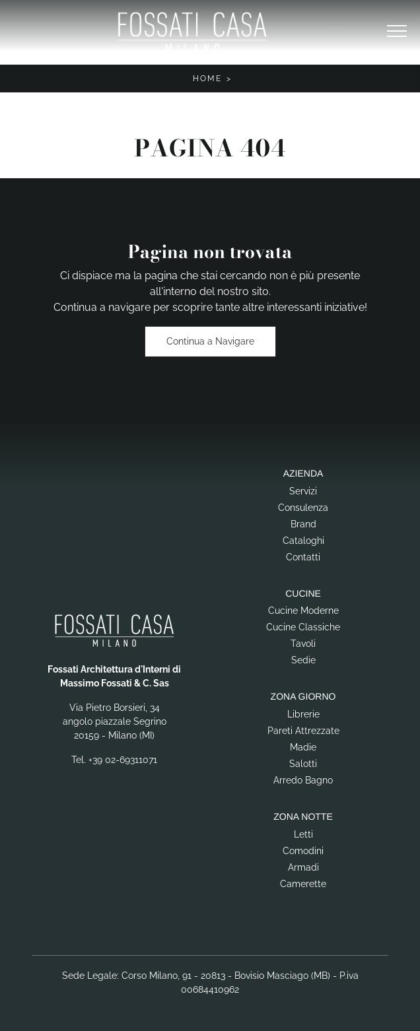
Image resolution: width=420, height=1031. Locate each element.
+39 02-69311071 (122, 759)
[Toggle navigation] (397, 31)
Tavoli (303, 643)
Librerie (303, 714)
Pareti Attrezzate (303, 730)
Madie (303, 747)
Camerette (303, 884)
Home (207, 78)
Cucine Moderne (303, 610)
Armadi (303, 867)
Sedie (303, 660)
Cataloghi (303, 540)
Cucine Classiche (303, 627)
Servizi (303, 491)
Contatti (303, 557)
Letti (303, 834)
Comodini (303, 851)
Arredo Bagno (303, 780)
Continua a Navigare (210, 341)
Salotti (303, 763)
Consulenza (303, 507)
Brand (303, 524)
